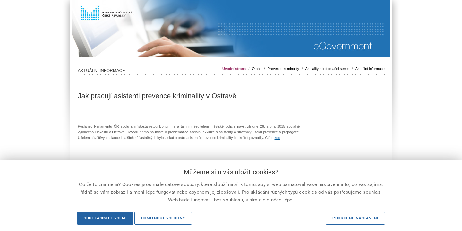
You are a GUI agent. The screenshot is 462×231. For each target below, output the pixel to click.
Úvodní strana (234, 69)
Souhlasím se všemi (105, 218)
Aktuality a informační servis (327, 69)
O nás (256, 69)
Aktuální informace (370, 69)
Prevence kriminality (283, 69)
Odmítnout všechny (163, 218)
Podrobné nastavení (355, 218)
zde (277, 138)
